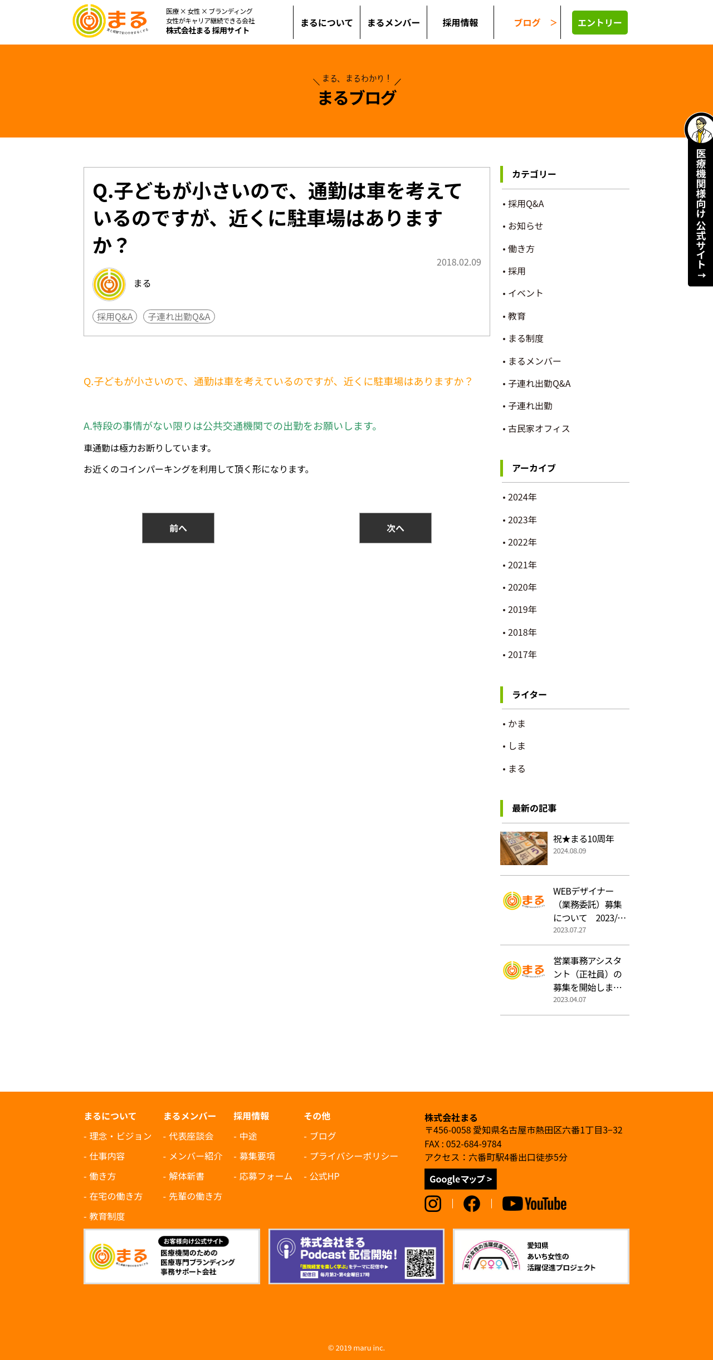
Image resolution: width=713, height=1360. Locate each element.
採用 (517, 270)
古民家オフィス (539, 428)
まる (122, 284)
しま (517, 745)
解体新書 (186, 1175)
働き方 (521, 248)
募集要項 (257, 1155)
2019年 (522, 609)
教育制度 (107, 1215)
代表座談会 (191, 1135)
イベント (526, 293)
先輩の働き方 (195, 1195)
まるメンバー (534, 360)
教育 (517, 315)
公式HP (325, 1175)
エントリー (600, 22)
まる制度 (526, 338)
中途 (248, 1135)
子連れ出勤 (530, 405)
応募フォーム (266, 1175)
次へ (395, 527)
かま (517, 723)
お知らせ (526, 225)
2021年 (522, 564)
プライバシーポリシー (354, 1155)
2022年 (522, 541)
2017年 (522, 654)
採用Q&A (115, 316)
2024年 (522, 496)
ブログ (527, 22)
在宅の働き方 (116, 1195)
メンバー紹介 (195, 1155)
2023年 (522, 519)
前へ (178, 527)
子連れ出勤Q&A (179, 316)
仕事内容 (107, 1155)
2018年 (522, 632)
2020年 (522, 586)
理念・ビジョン (121, 1135)
